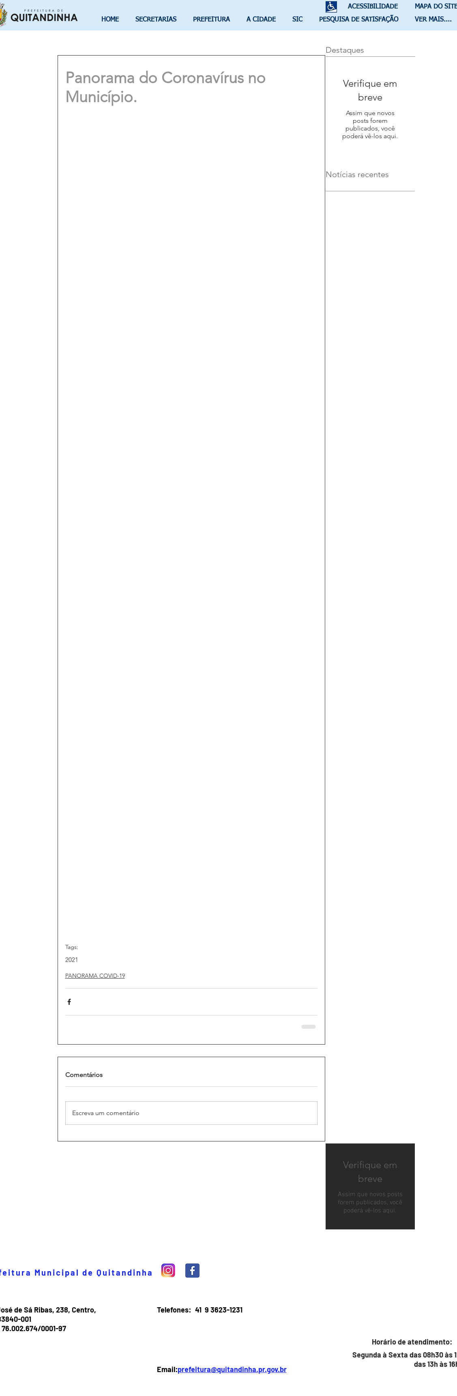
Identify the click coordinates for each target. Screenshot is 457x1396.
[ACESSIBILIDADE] (369, 7)
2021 (71, 959)
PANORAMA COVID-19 (95, 975)
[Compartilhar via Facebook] (69, 1002)
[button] (158, 20)
